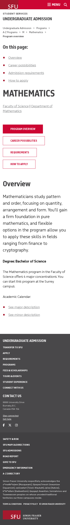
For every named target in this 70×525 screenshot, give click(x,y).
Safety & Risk (11, 439)
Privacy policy (30, 504)
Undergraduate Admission (27, 18)
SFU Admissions (12, 450)
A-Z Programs (10, 32)
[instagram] (16, 425)
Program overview (22, 129)
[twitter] (9, 425)
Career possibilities (22, 65)
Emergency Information (17, 467)
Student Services (15, 13)
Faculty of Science (16, 106)
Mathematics (36, 32)
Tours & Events (12, 376)
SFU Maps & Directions (16, 444)
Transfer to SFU (13, 347)
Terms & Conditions (12, 504)
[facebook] (4, 425)
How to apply (18, 80)
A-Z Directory (11, 473)
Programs (41, 28)
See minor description (24, 315)
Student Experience (15, 382)
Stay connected (10, 415)
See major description (24, 307)
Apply (6, 353)
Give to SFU (9, 462)
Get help (7, 419)
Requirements (19, 152)
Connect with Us (13, 387)
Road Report (10, 456)
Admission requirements (26, 73)
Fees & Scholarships (15, 370)
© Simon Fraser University (52, 504)
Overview (15, 58)
